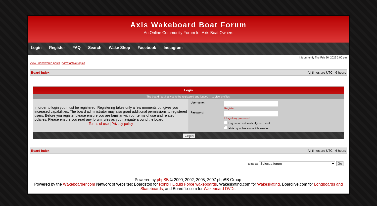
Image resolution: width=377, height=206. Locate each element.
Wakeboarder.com (79, 184)
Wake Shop (119, 48)
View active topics (73, 62)
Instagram (173, 48)
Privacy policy (122, 124)
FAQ (76, 48)
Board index (40, 72)
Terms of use (99, 124)
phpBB (163, 180)
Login (36, 48)
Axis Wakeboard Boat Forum (188, 25)
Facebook (147, 48)
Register (57, 48)
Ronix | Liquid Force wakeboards (188, 184)
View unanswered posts (45, 62)
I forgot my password (236, 118)
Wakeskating (268, 184)
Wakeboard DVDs (219, 189)
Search (94, 48)
